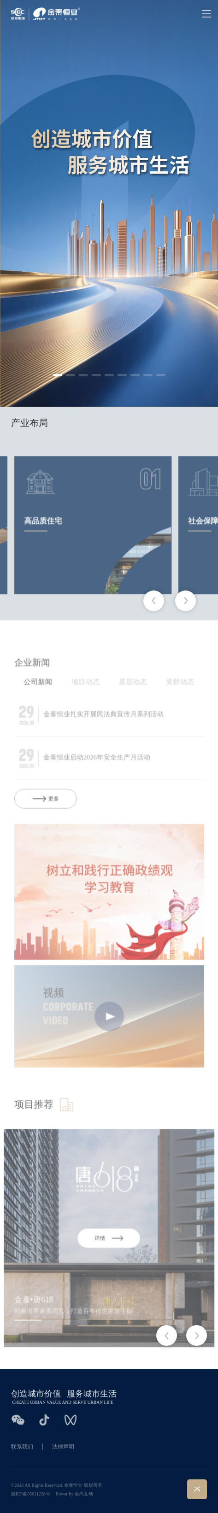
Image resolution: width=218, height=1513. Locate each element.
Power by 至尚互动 (74, 1493)
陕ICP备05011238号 (30, 1493)
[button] (57, 375)
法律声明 (63, 1446)
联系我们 (22, 1446)
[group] (93, 550)
